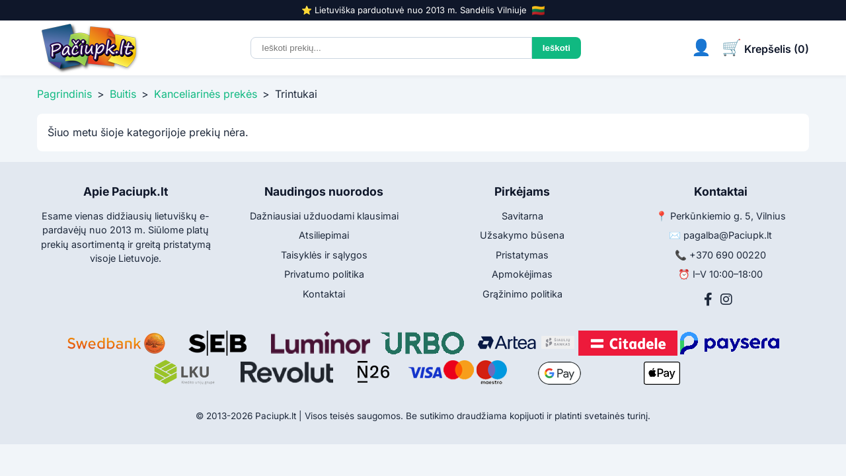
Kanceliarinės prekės (205, 93)
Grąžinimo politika (522, 293)
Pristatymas (522, 254)
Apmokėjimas (522, 274)
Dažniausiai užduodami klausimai (324, 215)
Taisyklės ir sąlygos (324, 254)
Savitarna (522, 215)
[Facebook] (708, 299)
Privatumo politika (324, 274)
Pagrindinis (64, 93)
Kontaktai (324, 293)
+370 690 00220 (727, 254)
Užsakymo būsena (522, 235)
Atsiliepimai (324, 235)
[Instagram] (726, 299)
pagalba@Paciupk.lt (727, 235)
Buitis (123, 93)
